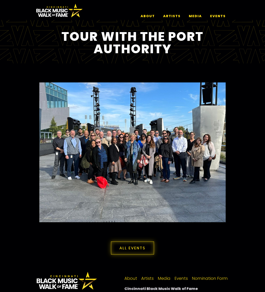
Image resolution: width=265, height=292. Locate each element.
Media (164, 278)
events (218, 16)
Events (181, 278)
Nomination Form (210, 278)
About (148, 16)
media (195, 16)
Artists (147, 278)
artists (172, 16)
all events (132, 248)
